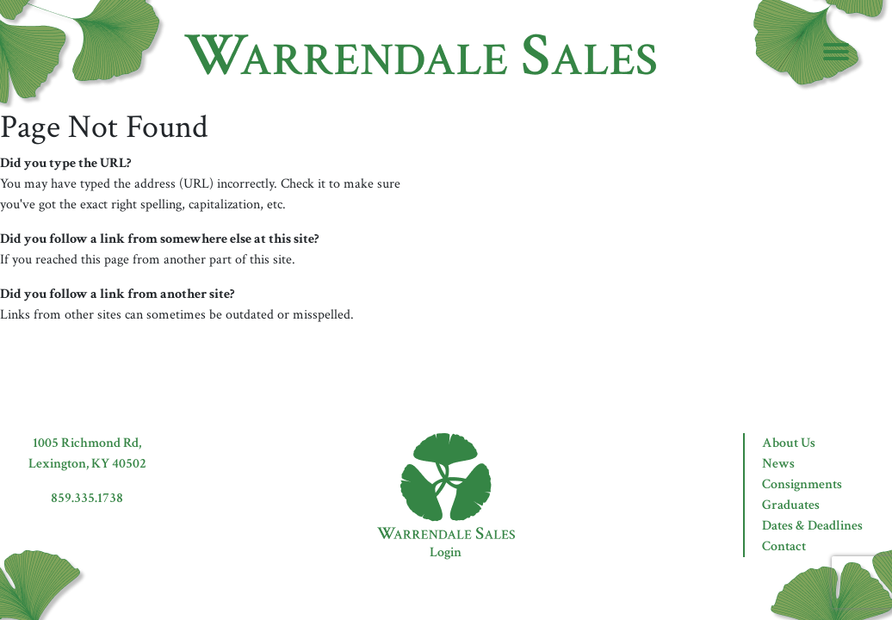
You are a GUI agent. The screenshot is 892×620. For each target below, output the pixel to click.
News (778, 464)
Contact (784, 546)
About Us (788, 443)
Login (445, 552)
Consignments (802, 484)
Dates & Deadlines (812, 526)
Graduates (791, 505)
